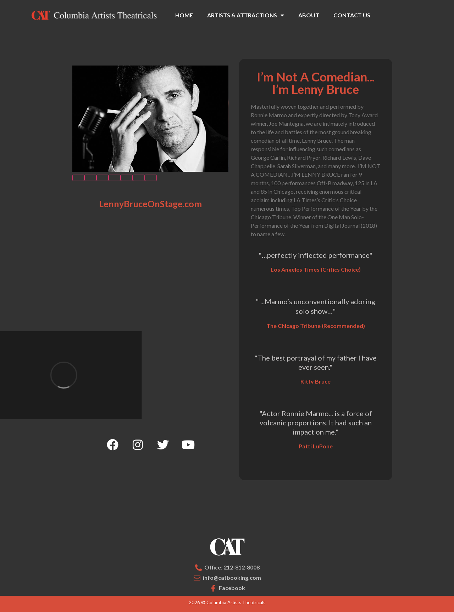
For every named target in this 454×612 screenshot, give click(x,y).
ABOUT (308, 15)
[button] (78, 178)
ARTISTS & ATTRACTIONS (245, 15)
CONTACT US (351, 15)
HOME (184, 15)
